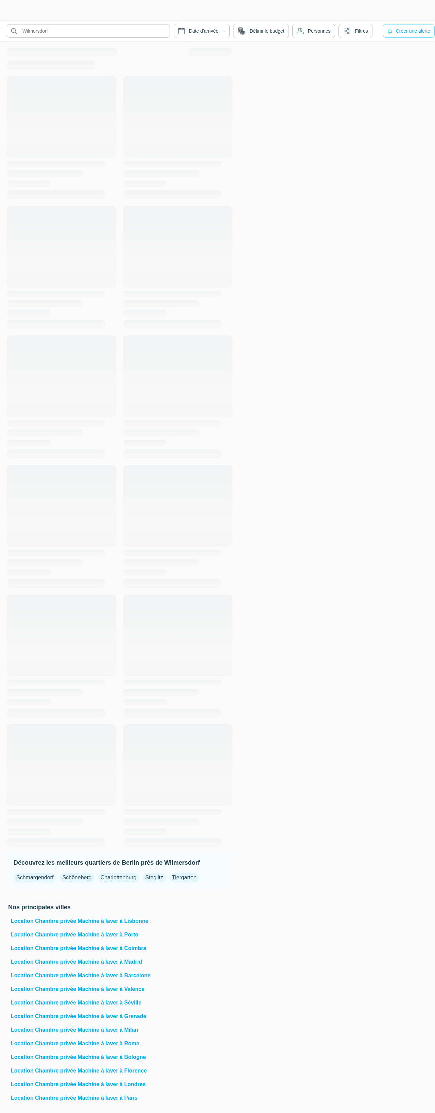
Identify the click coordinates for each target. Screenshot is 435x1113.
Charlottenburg (119, 877)
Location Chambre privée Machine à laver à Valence (77, 989)
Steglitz (154, 877)
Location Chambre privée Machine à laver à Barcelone (81, 975)
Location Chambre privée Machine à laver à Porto (74, 934)
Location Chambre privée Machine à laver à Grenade (78, 1016)
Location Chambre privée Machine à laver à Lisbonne (80, 921)
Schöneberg (76, 877)
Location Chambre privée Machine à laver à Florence (79, 1071)
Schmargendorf (34, 877)
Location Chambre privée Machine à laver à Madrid (76, 962)
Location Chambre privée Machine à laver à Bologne (78, 1057)
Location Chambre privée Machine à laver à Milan (74, 1030)
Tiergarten (184, 877)
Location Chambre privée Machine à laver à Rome (75, 1043)
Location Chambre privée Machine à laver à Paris (74, 1098)
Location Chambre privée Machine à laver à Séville (76, 1003)
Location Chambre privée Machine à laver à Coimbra (78, 948)
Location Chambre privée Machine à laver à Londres (78, 1084)
